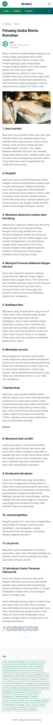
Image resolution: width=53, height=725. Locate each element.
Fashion (29, 671)
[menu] (4, 3)
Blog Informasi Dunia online (30, 720)
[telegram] (25, 628)
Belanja (6, 671)
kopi (37, 684)
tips (35, 705)
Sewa (46, 701)
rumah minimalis (9, 701)
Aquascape (32, 662)
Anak (5, 662)
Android (13, 662)
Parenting (44, 688)
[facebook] (9, 628)
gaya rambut (20, 675)
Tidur (29, 705)
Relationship (8, 696)
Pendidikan (7, 692)
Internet (43, 679)
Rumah (34, 696)
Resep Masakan (22, 696)
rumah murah (24, 701)
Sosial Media (8, 705)
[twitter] (14, 628)
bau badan (23, 666)
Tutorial (6, 709)
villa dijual (24, 709)
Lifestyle (45, 684)
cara (21, 671)
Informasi (24, 679)
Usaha (14, 709)
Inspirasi (34, 679)
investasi (7, 684)
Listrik (5, 688)
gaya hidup (7, 675)
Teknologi (20, 705)
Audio (42, 662)
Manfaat (24, 688)
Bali (4, 666)
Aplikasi (22, 662)
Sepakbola (36, 701)
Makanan (14, 688)
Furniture (38, 671)
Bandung (12, 666)
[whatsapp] (19, 628)
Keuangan (29, 684)
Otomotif (34, 688)
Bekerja (39, 666)
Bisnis (14, 671)
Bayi (31, 666)
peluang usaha (18, 63)
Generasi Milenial (35, 675)
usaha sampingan (28, 83)
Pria (28, 692)
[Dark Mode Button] (49, 3)
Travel (42, 705)
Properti (36, 692)
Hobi (46, 675)
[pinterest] (30, 628)
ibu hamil (14, 679)
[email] (35, 628)
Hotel (5, 679)
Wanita (33, 709)
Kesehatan (17, 684)
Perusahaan (20, 692)
